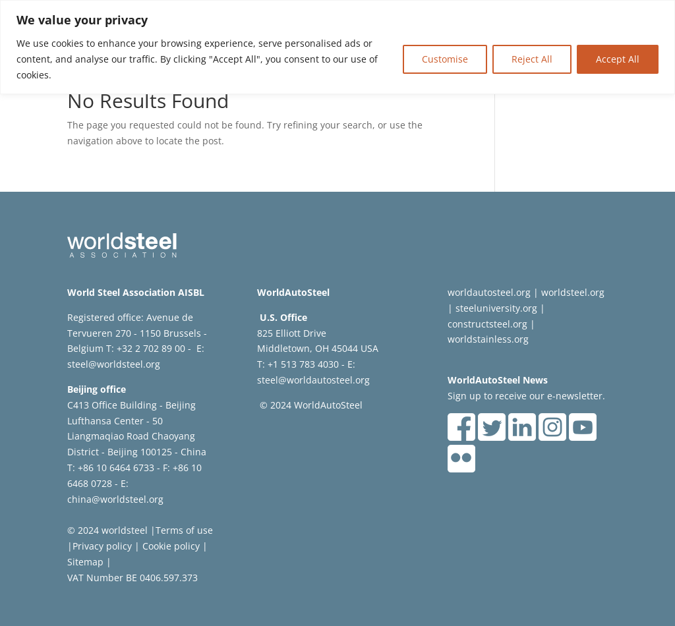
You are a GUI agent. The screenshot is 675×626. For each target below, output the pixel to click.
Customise (445, 59)
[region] (337, 47)
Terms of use (184, 530)
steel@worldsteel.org (113, 364)
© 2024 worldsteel (107, 530)
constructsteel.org (487, 324)
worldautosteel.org (489, 292)
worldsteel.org (572, 292)
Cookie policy (170, 546)
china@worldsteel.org (115, 499)
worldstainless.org (488, 339)
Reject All (532, 59)
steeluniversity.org (496, 308)
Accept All (617, 59)
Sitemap (85, 561)
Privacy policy (102, 546)
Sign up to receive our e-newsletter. (526, 395)
